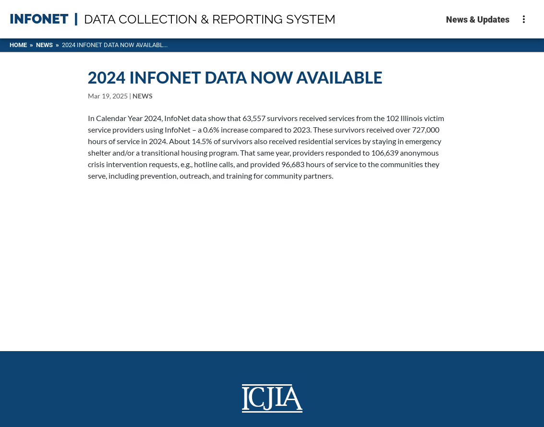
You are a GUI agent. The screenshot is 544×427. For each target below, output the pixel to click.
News (44, 45)
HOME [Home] (18, 45)
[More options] (523, 19)
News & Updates (477, 19)
